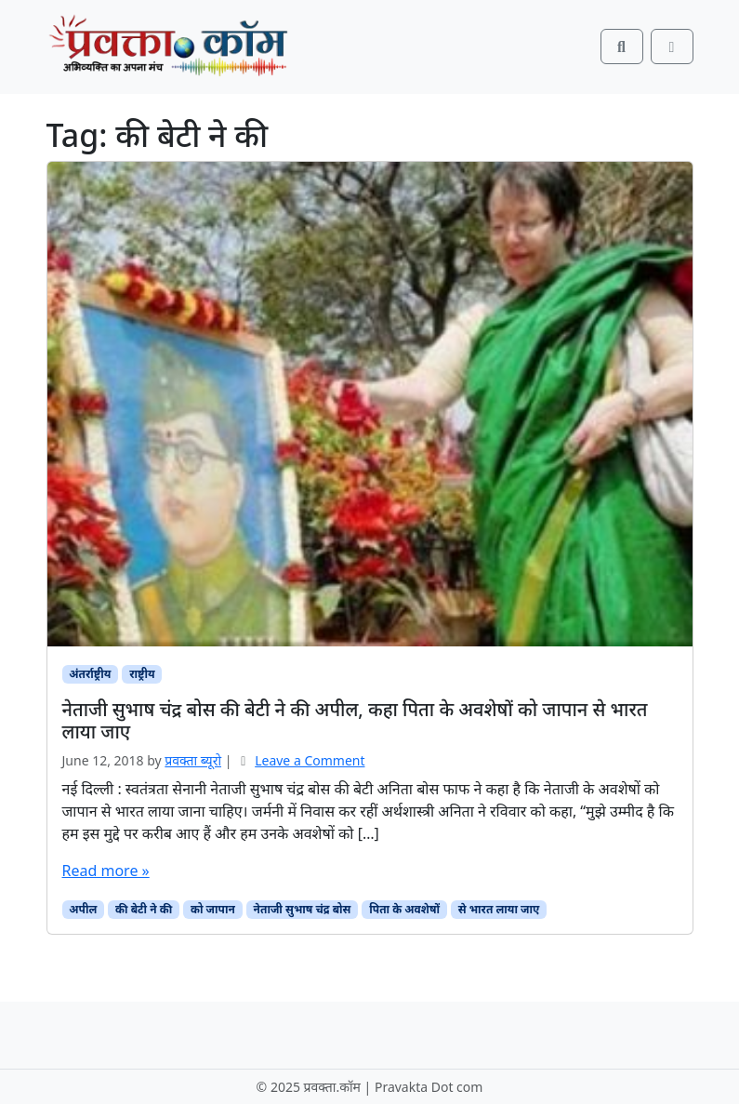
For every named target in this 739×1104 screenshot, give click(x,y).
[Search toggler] (621, 46)
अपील (83, 909)
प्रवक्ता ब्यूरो (193, 760)
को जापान (213, 909)
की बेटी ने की (143, 909)
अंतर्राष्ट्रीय (90, 674)
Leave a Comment (309, 760)
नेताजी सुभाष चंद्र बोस (302, 909)
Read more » (106, 870)
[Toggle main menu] (672, 46)
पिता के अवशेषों (404, 909)
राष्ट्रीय (141, 674)
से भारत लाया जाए (499, 909)
